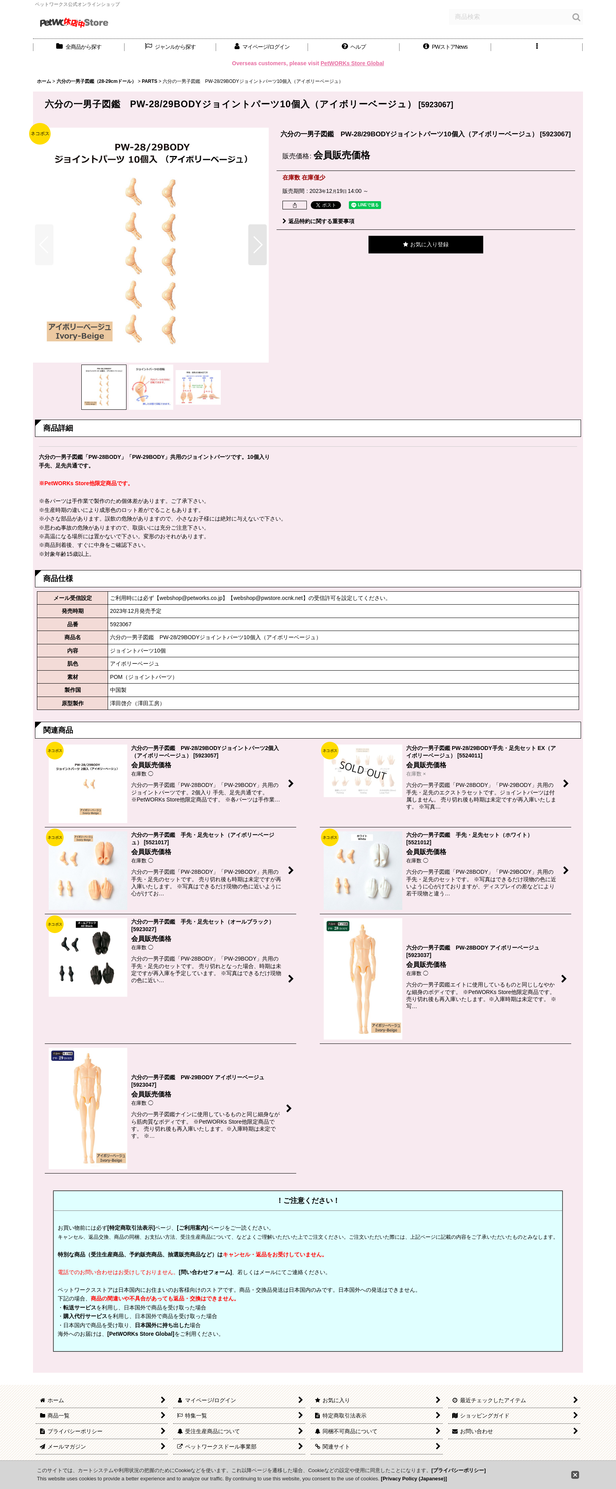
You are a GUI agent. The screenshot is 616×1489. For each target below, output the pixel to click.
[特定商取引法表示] (131, 1228)
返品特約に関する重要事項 (318, 221)
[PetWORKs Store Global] (140, 1334)
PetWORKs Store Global (352, 63)
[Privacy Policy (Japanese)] (414, 1479)
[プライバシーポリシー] (458, 1470)
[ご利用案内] (192, 1228)
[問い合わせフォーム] (205, 1272)
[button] (354, 47)
